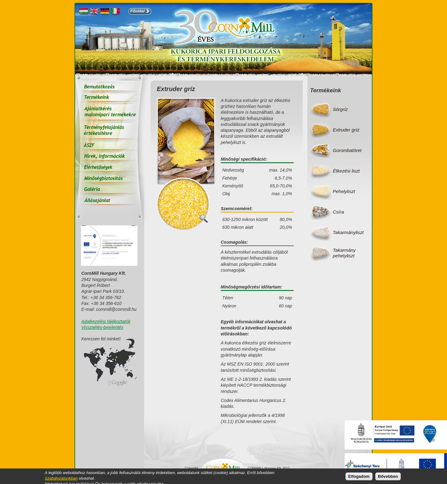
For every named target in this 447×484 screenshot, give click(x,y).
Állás (109, 200)
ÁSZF (109, 146)
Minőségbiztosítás (109, 178)
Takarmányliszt (348, 232)
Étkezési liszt (346, 170)
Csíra (338, 211)
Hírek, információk (109, 156)
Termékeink (109, 97)
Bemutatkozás (109, 86)
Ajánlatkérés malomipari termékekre (109, 112)
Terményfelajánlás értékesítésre (109, 131)
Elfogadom (359, 477)
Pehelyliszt (344, 191)
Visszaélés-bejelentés (102, 327)
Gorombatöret (347, 150)
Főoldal (137, 11)
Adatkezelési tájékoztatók (105, 321)
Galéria (109, 189)
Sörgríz (340, 109)
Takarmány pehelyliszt (344, 252)
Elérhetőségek (109, 167)
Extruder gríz (346, 129)
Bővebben (388, 477)
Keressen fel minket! (101, 339)
